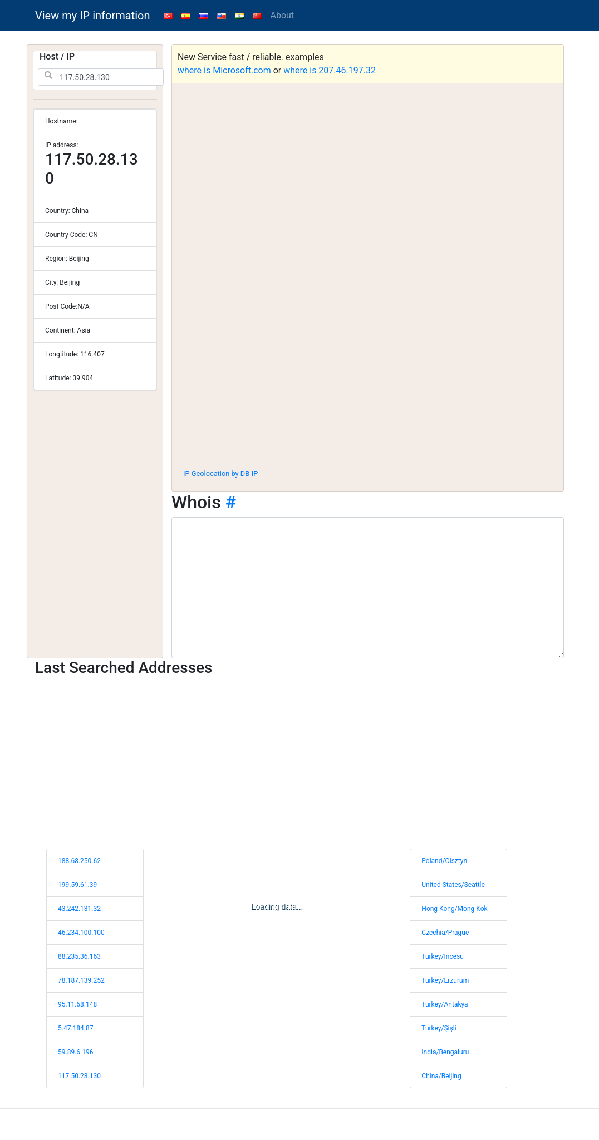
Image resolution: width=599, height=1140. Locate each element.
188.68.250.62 (79, 861)
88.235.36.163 (79, 956)
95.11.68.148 (77, 1004)
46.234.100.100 (81, 932)
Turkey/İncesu (442, 956)
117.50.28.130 (79, 1076)
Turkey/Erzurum (445, 980)
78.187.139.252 (81, 980)
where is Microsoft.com (224, 70)
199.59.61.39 (77, 885)
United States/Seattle (453, 885)
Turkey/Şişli (438, 1028)
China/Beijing (441, 1076)
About (282, 15)
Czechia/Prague (445, 932)
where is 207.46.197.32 (329, 70)
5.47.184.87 (75, 1028)
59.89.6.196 (75, 1052)
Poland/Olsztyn (444, 861)
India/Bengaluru (445, 1052)
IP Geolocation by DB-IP (220, 473)
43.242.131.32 (79, 909)
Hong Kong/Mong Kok (454, 909)
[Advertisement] (367, 377)
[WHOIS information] (367, 587)
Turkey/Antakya (444, 1004)
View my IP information (92, 15)
